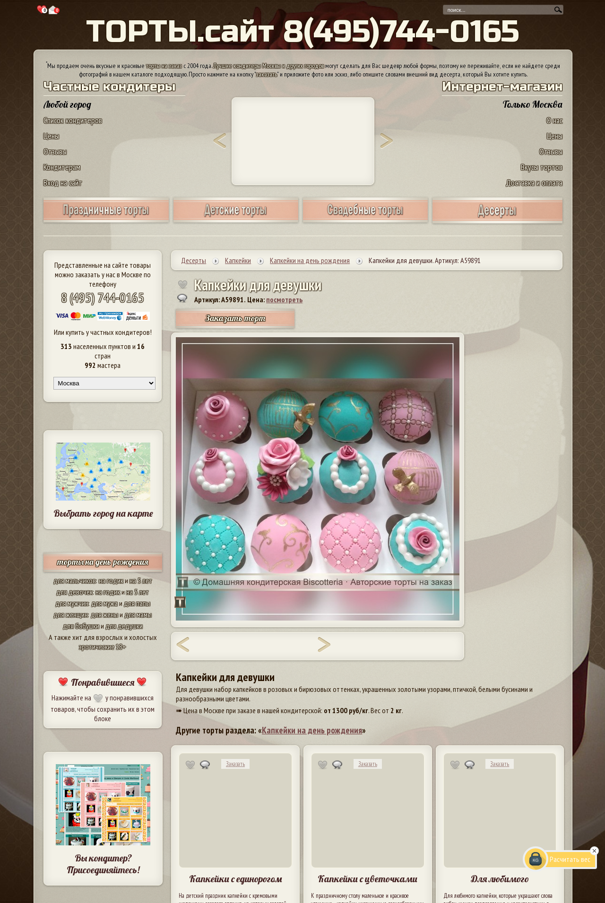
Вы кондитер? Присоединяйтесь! (103, 864)
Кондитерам (61, 167)
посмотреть (284, 299)
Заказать (235, 764)
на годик (111, 580)
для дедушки (124, 625)
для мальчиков (74, 580)
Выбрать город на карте (103, 513)
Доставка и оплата (534, 182)
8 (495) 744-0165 (102, 297)
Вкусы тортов (541, 167)
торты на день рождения (102, 561)
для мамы (138, 614)
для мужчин (71, 603)
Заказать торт (235, 318)
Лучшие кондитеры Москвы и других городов (268, 65)
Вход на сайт (62, 182)
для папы (137, 603)
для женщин (70, 614)
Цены (51, 135)
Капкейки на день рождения (312, 730)
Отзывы (55, 151)
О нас (554, 120)
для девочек (74, 591)
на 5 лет (141, 580)
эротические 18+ (102, 646)
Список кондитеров (72, 120)
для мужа (104, 603)
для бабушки (81, 625)
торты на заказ (164, 65)
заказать (266, 74)
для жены (104, 614)
